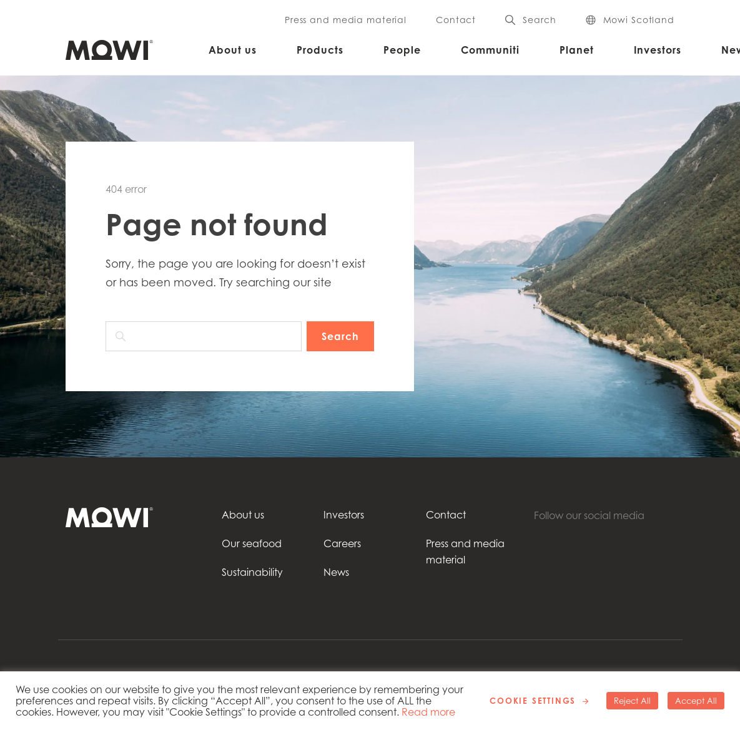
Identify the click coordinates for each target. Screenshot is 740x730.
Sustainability (252, 572)
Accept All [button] (696, 701)
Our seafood (252, 543)
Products (320, 50)
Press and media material (346, 20)
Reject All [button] (632, 701)
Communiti (490, 50)
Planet (577, 50)
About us (233, 50)
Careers (342, 543)
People (402, 50)
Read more (428, 712)
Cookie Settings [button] (533, 701)
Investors (657, 50)
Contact (456, 20)
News (336, 572)
